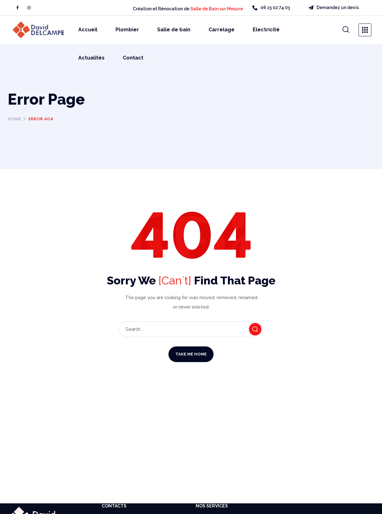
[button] (346, 30)
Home (14, 119)
